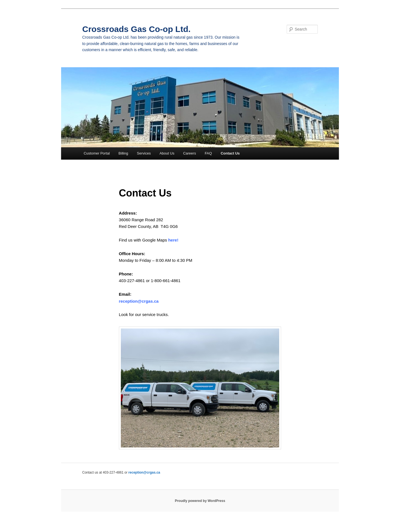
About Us (166, 153)
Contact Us (230, 153)
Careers (189, 153)
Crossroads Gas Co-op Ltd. (136, 29)
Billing (123, 153)
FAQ (208, 153)
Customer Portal (97, 153)
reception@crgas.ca (139, 301)
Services (144, 153)
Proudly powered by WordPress (200, 501)
